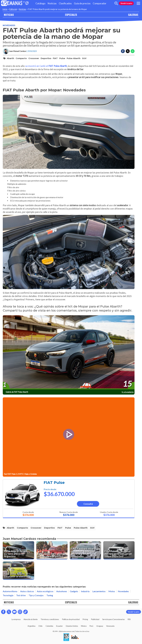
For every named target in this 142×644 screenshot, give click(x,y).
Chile (40, 626)
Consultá (88, 503)
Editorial (13, 9)
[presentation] (69, 352)
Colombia (49, 626)
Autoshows (61, 591)
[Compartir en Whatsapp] (133, 51)
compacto (21, 58)
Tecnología (8, 595)
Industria (85, 591)
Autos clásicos (27, 591)
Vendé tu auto (126, 3)
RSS (129, 619)
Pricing (85, 619)
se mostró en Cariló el (46, 66)
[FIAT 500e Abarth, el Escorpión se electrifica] (18, 571)
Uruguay (99, 626)
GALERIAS (133, 14)
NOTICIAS (9, 14)
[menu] (138, 3)
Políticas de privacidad (71, 619)
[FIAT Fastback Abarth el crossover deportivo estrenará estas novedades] (85, 550)
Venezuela (110, 626)
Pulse (62, 58)
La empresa (16, 619)
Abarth (10, 58)
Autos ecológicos (45, 591)
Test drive (21, 595)
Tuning (49, 595)
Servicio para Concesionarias (113, 619)
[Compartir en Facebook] (123, 51)
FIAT (55, 58)
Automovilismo (10, 591)
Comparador (99, 3)
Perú (91, 626)
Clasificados (65, 3)
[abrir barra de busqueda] (116, 3)
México (84, 626)
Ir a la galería (128, 392)
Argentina (31, 626)
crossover (33, 58)
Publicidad (95, 619)
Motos (111, 591)
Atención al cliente (31, 619)
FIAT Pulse (54, 482)
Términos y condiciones (50, 619)
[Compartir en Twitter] (128, 51)
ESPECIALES (71, 14)
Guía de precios (82, 3)
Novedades (9, 25)
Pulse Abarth (73, 58)
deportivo (46, 58)
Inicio (4, 9)
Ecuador (59, 626)
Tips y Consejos (36, 595)
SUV (84, 58)
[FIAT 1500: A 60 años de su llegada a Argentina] (52, 550)
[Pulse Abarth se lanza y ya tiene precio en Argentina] (18, 550)
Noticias (52, 3)
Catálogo (40, 3)
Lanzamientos (99, 591)
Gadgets (74, 591)
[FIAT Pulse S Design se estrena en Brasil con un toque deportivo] (119, 550)
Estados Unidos (72, 626)
